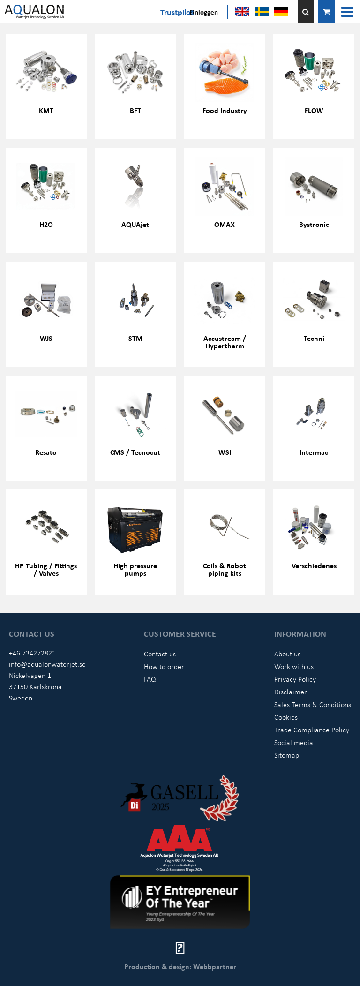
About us (287, 653)
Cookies (286, 717)
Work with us (294, 666)
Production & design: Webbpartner (180, 966)
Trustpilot (177, 11)
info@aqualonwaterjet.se (47, 664)
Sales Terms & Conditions (312, 704)
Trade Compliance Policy (311, 729)
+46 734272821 (32, 652)
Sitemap (286, 755)
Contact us (160, 653)
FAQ (150, 679)
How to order (164, 666)
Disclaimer (290, 691)
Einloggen (203, 11)
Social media (293, 742)
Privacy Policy (295, 679)
